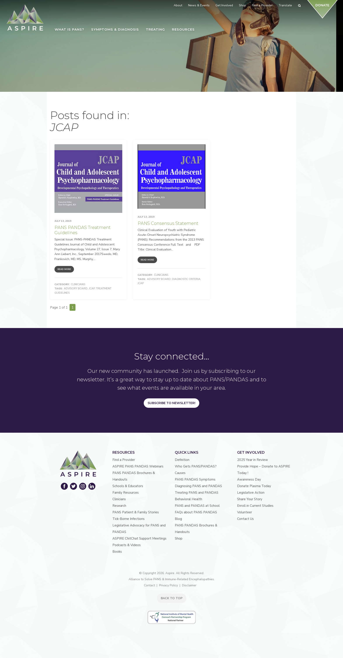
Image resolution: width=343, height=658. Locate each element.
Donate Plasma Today (254, 486)
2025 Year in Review (252, 460)
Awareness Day (249, 479)
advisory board (76, 288)
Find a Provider (123, 460)
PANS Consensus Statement (168, 223)
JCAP (92, 288)
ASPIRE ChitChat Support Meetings (139, 538)
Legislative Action (250, 492)
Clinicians (78, 284)
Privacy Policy (168, 585)
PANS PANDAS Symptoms (195, 479)
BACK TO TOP (171, 598)
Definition (182, 460)
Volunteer (244, 512)
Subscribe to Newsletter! (171, 403)
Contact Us (245, 519)
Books (117, 551)
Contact (149, 585)
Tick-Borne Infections (128, 519)
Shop (178, 538)
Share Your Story (249, 499)
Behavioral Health (188, 499)
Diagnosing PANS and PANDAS (198, 486)
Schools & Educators (127, 486)
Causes (180, 473)
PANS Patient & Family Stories (135, 512)
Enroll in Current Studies (255, 505)
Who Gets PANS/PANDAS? (196, 466)
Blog (178, 519)
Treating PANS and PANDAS (196, 492)
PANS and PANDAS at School (197, 505)
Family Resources (125, 492)
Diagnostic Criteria (186, 279)
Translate (285, 5)
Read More (64, 269)
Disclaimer (189, 585)
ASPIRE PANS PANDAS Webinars (137, 466)
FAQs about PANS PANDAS (196, 512)
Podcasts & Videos (126, 545)
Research (119, 505)
